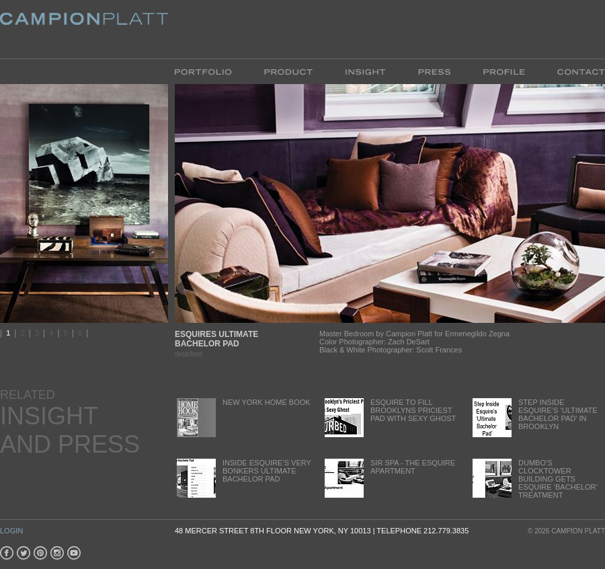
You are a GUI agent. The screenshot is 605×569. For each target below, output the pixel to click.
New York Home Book (243, 417)
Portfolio (211, 71)
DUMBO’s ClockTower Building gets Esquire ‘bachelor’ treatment (534, 479)
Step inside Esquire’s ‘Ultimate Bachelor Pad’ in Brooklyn (534, 417)
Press (434, 71)
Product (288, 71)
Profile (504, 71)
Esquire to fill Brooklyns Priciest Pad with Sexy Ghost (389, 417)
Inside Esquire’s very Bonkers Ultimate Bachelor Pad (243, 478)
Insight (365, 71)
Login (11, 531)
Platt (84, 29)
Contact (573, 71)
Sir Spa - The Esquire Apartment (389, 478)
